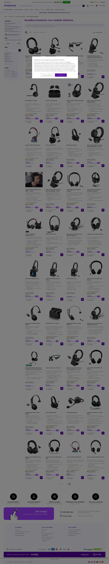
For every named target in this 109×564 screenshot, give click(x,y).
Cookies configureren (47, 75)
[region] (55, 67)
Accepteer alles (61, 74)
